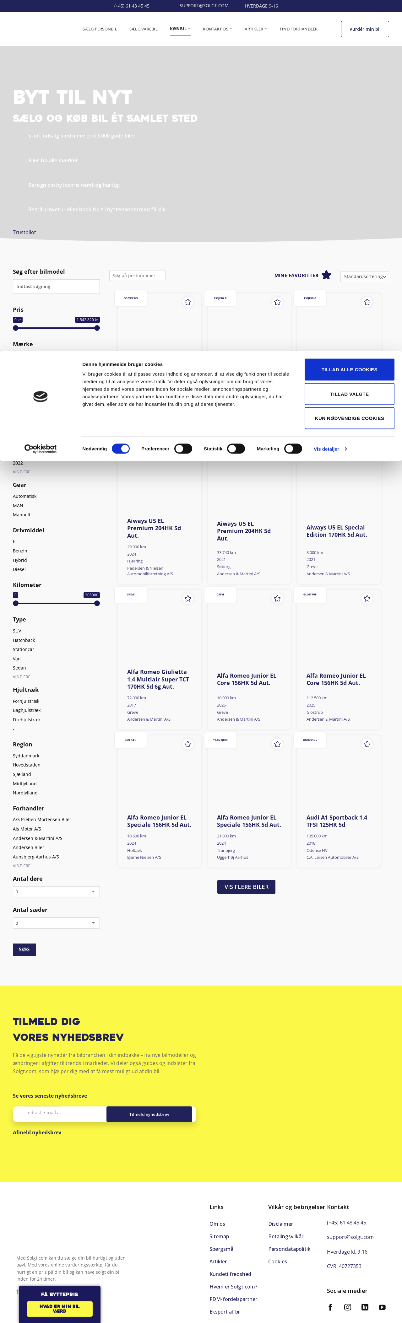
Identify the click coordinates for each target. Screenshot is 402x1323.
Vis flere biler (247, 886)
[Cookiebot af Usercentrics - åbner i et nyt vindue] (40, 98)
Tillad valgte (349, 43)
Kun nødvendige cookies (349, 67)
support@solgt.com (350, 1233)
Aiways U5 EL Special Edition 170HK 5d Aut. (337, 531)
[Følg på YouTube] (382, 1304)
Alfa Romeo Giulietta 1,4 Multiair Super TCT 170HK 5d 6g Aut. (158, 679)
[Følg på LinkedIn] (364, 1304)
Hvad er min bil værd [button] (60, 1309)
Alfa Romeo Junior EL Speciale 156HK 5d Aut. (159, 821)
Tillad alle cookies (350, 18)
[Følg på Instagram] (347, 1304)
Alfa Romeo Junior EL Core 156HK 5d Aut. (246, 679)
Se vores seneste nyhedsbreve (50, 1095)
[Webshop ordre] (364, 276)
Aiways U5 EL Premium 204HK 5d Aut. (244, 383)
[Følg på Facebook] (330, 1304)
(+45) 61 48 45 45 (346, 1219)
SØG (24, 949)
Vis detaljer (326, 97)
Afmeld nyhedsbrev (37, 1132)
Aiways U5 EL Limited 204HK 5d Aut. (157, 380)
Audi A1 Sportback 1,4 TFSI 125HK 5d (337, 821)
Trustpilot (24, 232)
